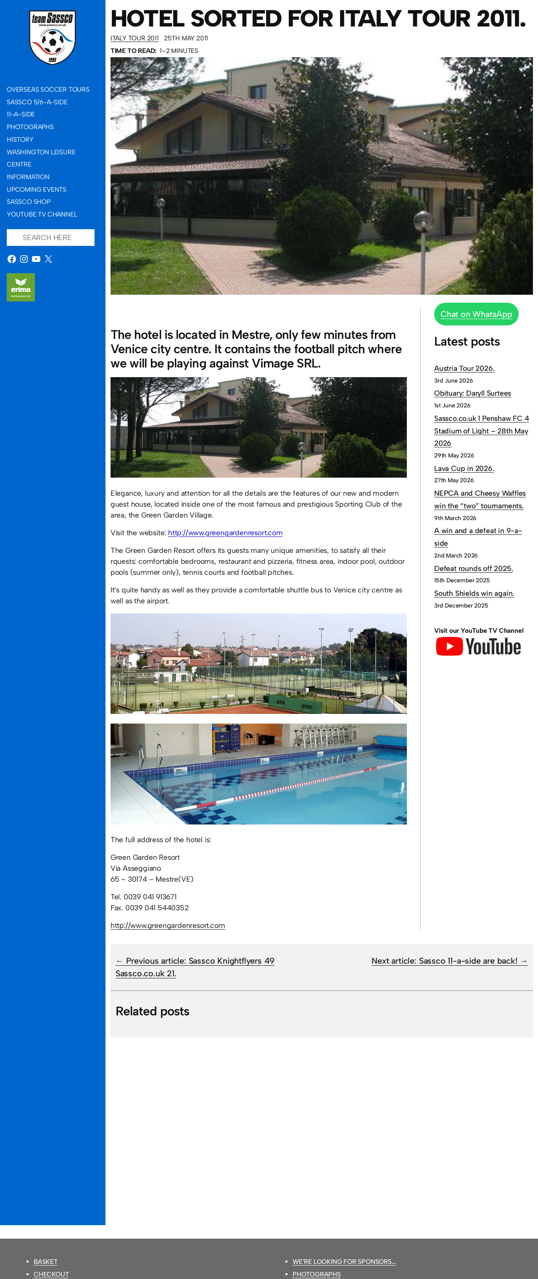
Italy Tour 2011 (135, 38)
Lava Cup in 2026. (464, 468)
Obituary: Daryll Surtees (472, 392)
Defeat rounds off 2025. (473, 568)
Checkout (51, 1274)
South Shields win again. (474, 593)
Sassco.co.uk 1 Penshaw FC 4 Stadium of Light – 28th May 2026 (481, 430)
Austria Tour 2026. (464, 368)
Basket (46, 1262)
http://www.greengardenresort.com (225, 532)
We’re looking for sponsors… (344, 1262)
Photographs (317, 1274)
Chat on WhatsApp (476, 314)
